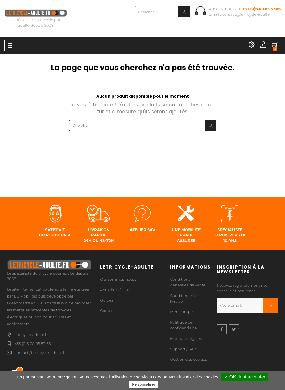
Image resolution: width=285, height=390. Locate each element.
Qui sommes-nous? (118, 279)
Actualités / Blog (115, 289)
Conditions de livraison (183, 298)
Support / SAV (183, 349)
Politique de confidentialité (183, 325)
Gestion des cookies (188, 359)
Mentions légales (186, 338)
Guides (106, 300)
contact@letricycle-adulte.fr (247, 14)
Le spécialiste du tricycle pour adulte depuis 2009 (35, 19)
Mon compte (182, 311)
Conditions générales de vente (187, 282)
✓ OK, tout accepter (244, 376)
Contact (107, 310)
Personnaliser (143, 384)
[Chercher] (162, 11)
